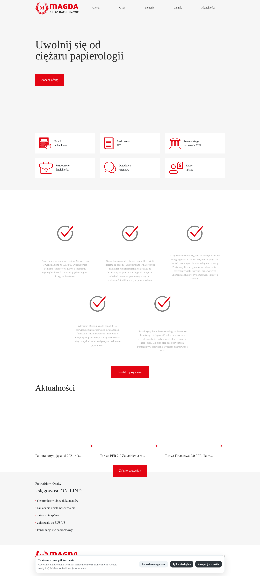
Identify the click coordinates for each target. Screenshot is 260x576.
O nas (122, 7)
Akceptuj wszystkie (208, 564)
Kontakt (149, 7)
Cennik (178, 7)
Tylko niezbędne (182, 564)
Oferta (95, 7)
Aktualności (208, 7)
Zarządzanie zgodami (153, 564)
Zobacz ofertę (49, 80)
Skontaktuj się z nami (130, 372)
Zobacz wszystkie (130, 470)
